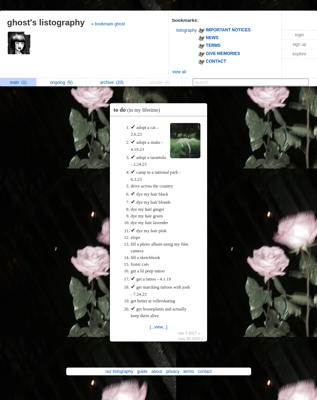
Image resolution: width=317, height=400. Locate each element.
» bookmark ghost (108, 23)
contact (205, 371)
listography (186, 30)
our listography (119, 371)
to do (138, 109)
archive (112, 82)
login (299, 34)
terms (189, 371)
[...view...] (158, 327)
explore (299, 53)
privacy (172, 371)
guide (142, 371)
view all (179, 71)
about (156, 371)
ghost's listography (46, 22)
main (18, 82)
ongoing (61, 82)
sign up (299, 44)
